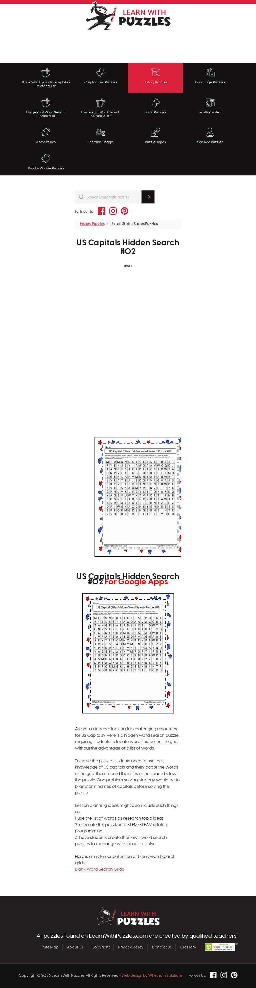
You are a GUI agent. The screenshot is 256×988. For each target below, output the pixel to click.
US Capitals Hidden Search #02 (127, 247)
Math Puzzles (210, 106)
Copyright (101, 947)
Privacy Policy (131, 947)
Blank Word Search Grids (99, 869)
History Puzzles (155, 76)
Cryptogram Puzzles (100, 76)
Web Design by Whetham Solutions (152, 976)
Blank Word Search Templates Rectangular (46, 78)
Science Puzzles (210, 136)
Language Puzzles (210, 76)
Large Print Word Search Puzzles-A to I (46, 108)
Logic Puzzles (155, 106)
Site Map (50, 947)
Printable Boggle (101, 136)
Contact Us (162, 947)
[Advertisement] (128, 45)
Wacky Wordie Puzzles (46, 162)
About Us (75, 947)
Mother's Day (46, 136)
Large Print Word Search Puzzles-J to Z (100, 108)
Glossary (188, 947)
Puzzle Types (155, 136)
